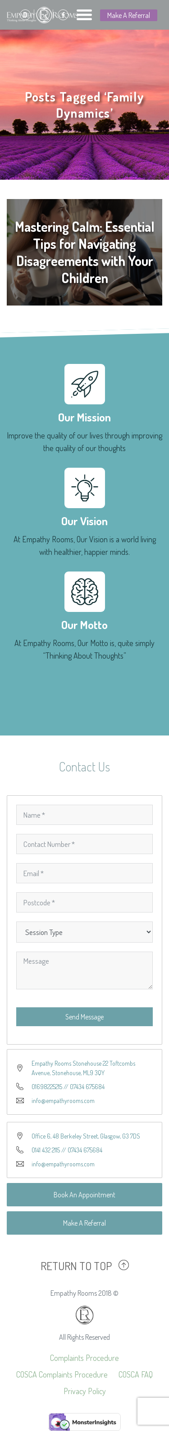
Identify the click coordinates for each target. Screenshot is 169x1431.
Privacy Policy (85, 1391)
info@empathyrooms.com (63, 1100)
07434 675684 (87, 1086)
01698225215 (47, 1086)
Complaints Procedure (84, 1358)
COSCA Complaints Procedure (62, 1374)
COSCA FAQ (136, 1374)
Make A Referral (128, 15)
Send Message (84, 1016)
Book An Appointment (84, 1194)
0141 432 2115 (46, 1150)
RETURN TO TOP (76, 1265)
